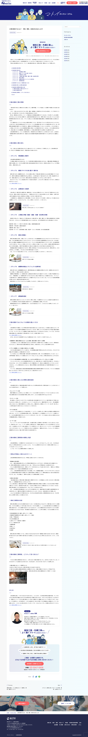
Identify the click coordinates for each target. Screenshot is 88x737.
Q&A (49, 2)
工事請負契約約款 (19, 735)
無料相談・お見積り (72, 2)
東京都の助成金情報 (68, 37)
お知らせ (66, 39)
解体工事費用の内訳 (17, 90)
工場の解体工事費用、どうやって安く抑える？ (20, 92)
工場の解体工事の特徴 (16, 68)
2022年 (65, 58)
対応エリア (41, 2)
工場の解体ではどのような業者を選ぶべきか (20, 82)
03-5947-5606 (83, 3)
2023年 (65, 56)
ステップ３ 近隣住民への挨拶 (19, 74)
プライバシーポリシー (10, 735)
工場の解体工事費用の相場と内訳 (18, 87)
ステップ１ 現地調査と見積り (19, 71)
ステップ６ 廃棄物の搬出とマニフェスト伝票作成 (23, 79)
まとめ (13, 94)
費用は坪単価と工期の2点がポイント (20, 88)
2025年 (65, 52)
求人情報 (61, 724)
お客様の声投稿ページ (63, 3)
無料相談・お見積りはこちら (34, 663)
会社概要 (53, 2)
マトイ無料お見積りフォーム (15, 183)
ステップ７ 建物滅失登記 (18, 80)
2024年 (65, 54)
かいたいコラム (12, 32)
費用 (53, 722)
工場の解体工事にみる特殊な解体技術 (19, 85)
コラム (58, 2)
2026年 (65, 50)
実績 (57, 722)
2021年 (65, 60)
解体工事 (25, 2)
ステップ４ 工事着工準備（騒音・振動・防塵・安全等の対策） (26, 76)
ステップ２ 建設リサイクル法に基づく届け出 (22, 73)
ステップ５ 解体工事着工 (18, 77)
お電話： (34, 667)
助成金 (45, 2)
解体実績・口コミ (35, 3)
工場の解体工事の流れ (16, 70)
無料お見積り (74, 724)
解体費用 (30, 2)
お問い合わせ (67, 724)
